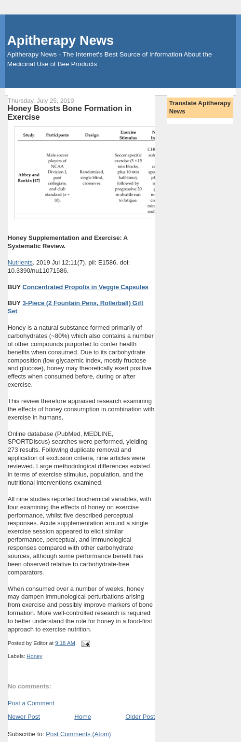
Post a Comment (31, 703)
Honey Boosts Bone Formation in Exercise (70, 112)
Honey (34, 656)
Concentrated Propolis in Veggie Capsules (86, 287)
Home (82, 716)
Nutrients (20, 262)
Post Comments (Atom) (78, 734)
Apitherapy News (60, 40)
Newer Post (24, 716)
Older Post (140, 716)
